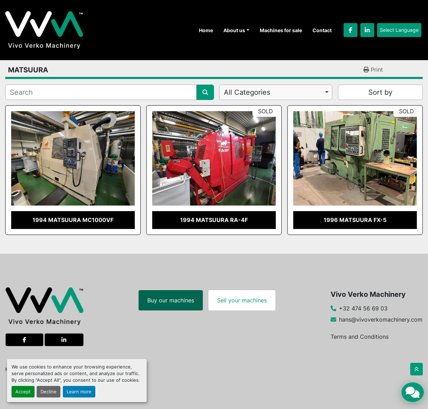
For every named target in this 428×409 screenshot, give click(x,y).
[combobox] (275, 92)
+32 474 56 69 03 (363, 308)
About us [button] (234, 30)
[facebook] (350, 30)
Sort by (380, 92)
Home (206, 30)
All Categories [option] (247, 92)
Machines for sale (281, 30)
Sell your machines (242, 300)
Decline (48, 391)
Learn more (79, 391)
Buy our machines (170, 300)
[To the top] (416, 369)
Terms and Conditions (360, 336)
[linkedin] (367, 30)
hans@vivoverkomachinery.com (380, 319)
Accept (23, 391)
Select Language (399, 30)
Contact (322, 30)
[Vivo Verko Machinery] (44, 305)
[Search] (101, 92)
